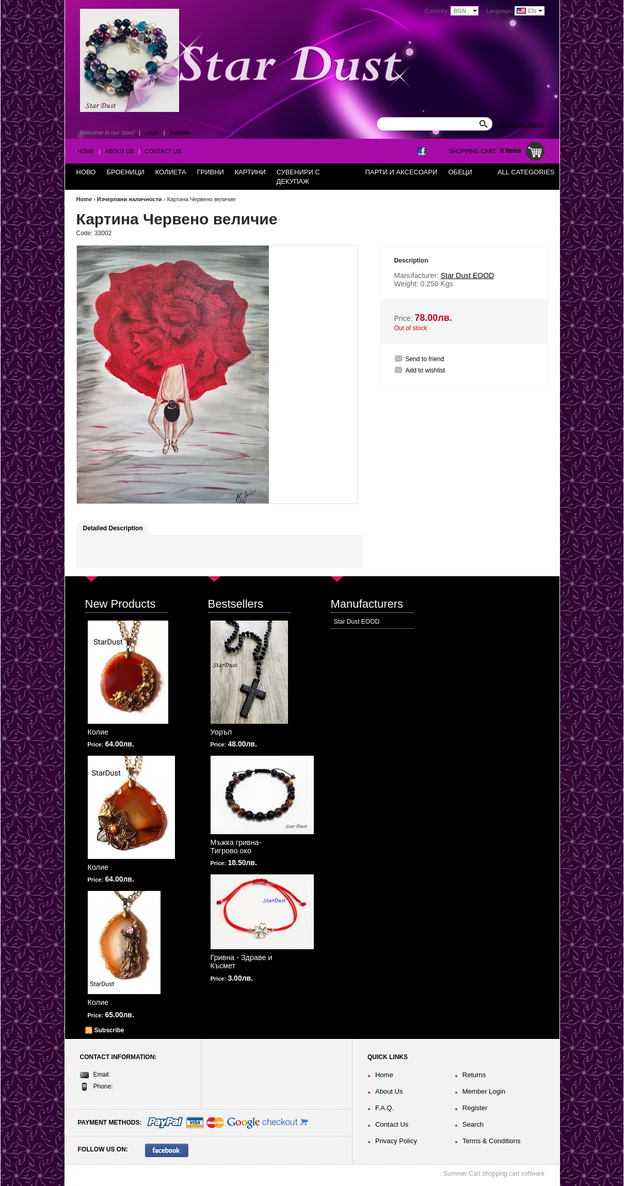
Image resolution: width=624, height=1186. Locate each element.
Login (152, 132)
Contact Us (163, 151)
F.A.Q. (384, 1108)
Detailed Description (113, 528)
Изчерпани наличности (129, 199)
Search (473, 1124)
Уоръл (221, 732)
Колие (98, 732)
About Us (119, 151)
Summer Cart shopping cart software (494, 1173)
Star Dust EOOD (357, 621)
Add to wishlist (425, 370)
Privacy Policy (396, 1141)
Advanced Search (522, 124)
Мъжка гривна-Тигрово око (236, 846)
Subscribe (109, 1030)
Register (180, 132)
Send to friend (425, 359)
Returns (474, 1075)
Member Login (483, 1091)
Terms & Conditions (491, 1141)
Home (85, 151)
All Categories (526, 172)
